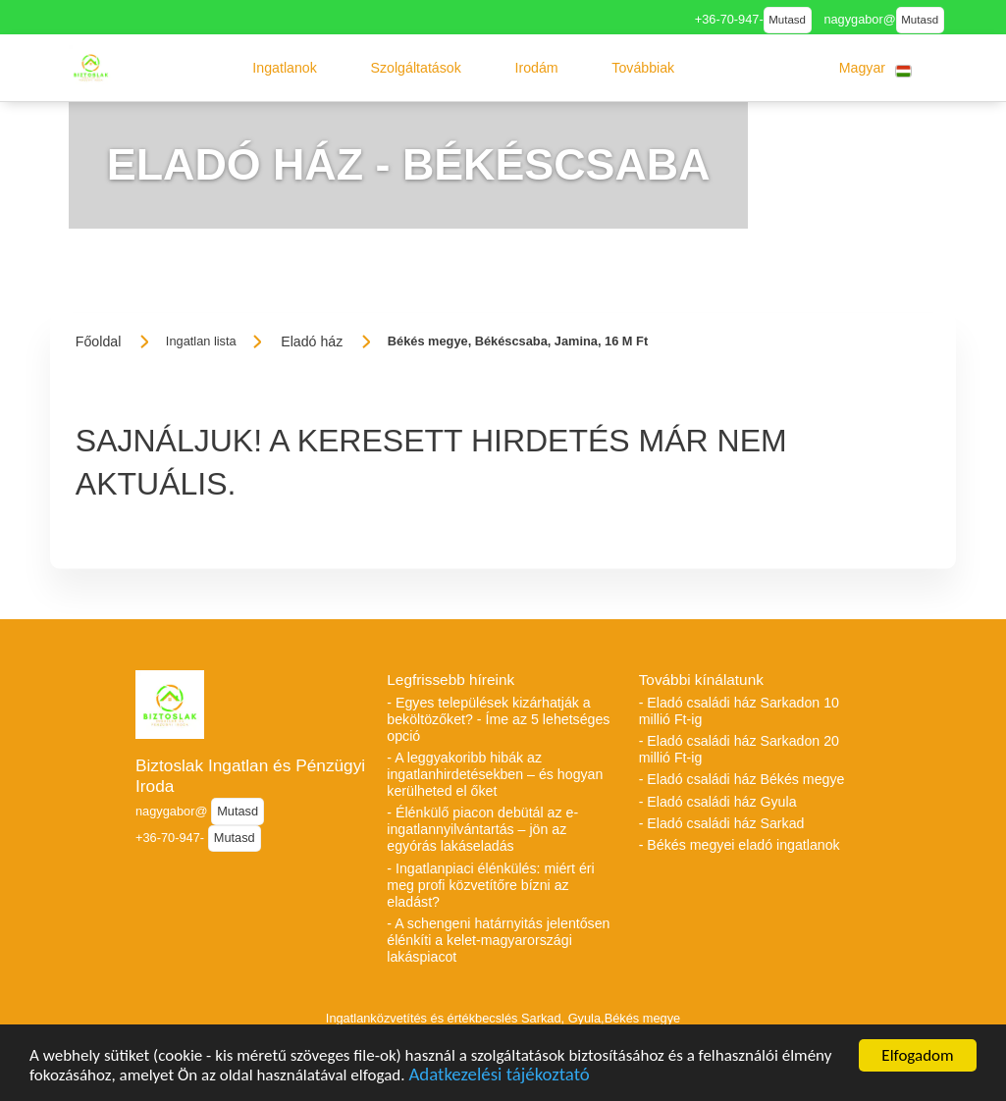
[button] (285, 67)
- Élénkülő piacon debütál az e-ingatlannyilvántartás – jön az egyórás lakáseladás (482, 829)
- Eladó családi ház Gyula (718, 802)
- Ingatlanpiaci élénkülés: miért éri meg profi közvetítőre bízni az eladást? (490, 885)
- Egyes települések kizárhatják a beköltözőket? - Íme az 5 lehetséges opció (498, 719)
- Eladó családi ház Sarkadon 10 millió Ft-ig (739, 711)
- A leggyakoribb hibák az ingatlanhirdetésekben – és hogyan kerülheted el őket (495, 774)
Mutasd (787, 20)
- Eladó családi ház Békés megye (742, 779)
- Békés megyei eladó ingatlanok (739, 845)
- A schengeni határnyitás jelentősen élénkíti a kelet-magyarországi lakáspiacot (498, 940)
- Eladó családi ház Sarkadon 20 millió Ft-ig (739, 749)
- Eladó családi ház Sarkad (722, 823)
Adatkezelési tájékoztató (498, 1080)
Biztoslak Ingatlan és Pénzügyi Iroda (250, 776)
